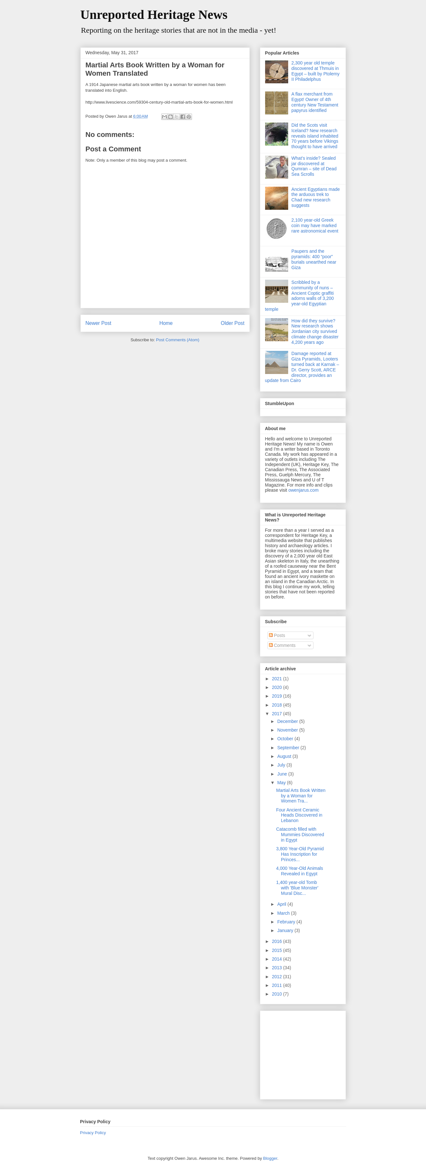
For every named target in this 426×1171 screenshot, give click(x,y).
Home (166, 323)
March (284, 913)
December (288, 721)
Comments (282, 645)
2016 (277, 941)
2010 (277, 994)
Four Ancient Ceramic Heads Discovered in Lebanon (299, 815)
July (282, 765)
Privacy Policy (93, 1132)
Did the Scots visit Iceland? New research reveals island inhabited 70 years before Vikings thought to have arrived (314, 136)
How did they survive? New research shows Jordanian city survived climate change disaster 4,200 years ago (314, 331)
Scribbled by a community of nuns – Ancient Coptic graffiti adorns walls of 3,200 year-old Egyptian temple (299, 296)
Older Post (233, 323)
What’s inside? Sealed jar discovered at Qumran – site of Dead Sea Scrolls (314, 166)
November (288, 730)
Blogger (270, 1158)
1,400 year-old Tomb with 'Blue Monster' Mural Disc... (297, 888)
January (286, 930)
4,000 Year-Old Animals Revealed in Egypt (299, 871)
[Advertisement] (305, 1053)
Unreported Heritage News (154, 14)
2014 (277, 959)
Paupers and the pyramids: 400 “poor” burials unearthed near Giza (313, 259)
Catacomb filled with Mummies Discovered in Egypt (300, 835)
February (287, 921)
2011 (277, 985)
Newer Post (99, 323)
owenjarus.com (303, 490)
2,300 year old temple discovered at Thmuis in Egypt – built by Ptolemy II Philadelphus (315, 70)
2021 (277, 678)
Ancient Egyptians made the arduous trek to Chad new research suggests (315, 197)
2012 (277, 976)
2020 (277, 687)
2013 (277, 967)
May (282, 782)
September (288, 747)
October (286, 738)
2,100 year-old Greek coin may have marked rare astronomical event (314, 225)
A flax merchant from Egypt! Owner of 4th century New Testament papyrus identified (314, 102)
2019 (277, 696)
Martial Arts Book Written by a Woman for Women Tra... (300, 796)
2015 (277, 950)
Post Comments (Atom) (177, 339)
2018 (277, 705)
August (284, 756)
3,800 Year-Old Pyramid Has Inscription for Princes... (300, 854)
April (282, 904)
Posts (277, 635)
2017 (277, 713)
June (282, 773)
